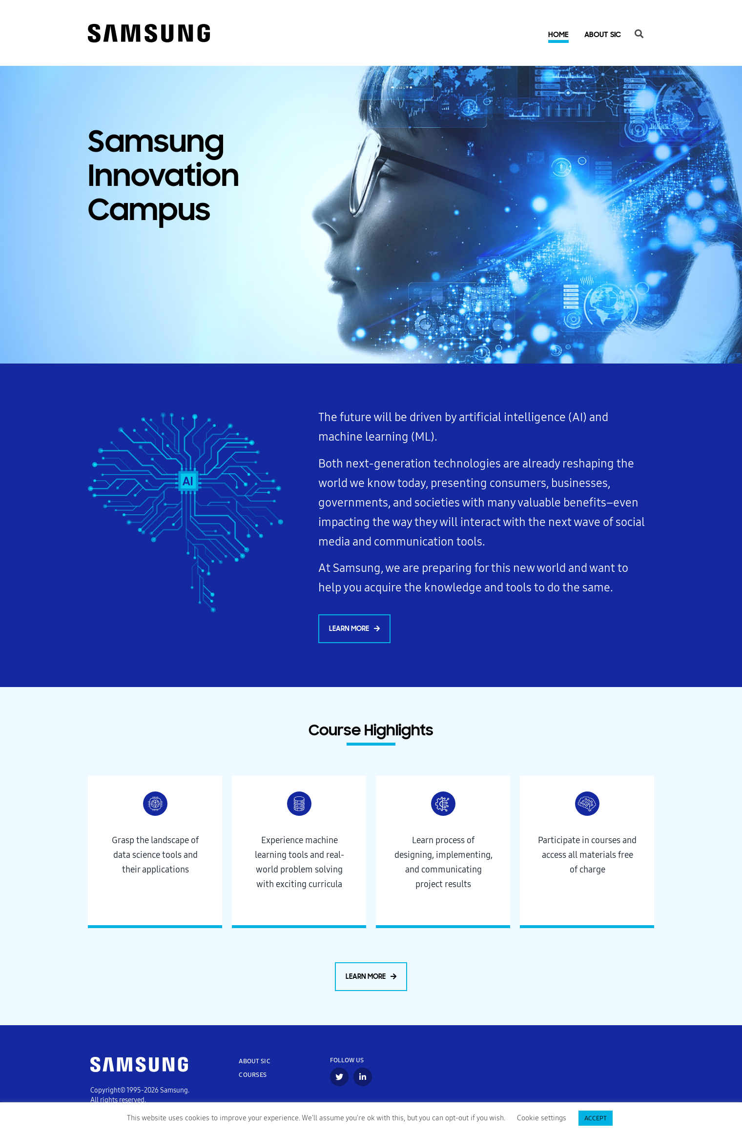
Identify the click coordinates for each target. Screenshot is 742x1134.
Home (558, 36)
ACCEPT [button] (595, 1118)
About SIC (602, 36)
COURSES (253, 1077)
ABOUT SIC (254, 1063)
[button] (354, 630)
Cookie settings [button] (541, 1118)
